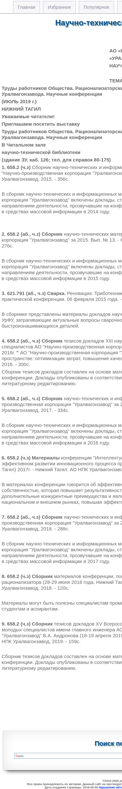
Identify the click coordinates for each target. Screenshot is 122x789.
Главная (26, 7)
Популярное (96, 7)
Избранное (59, 7)
